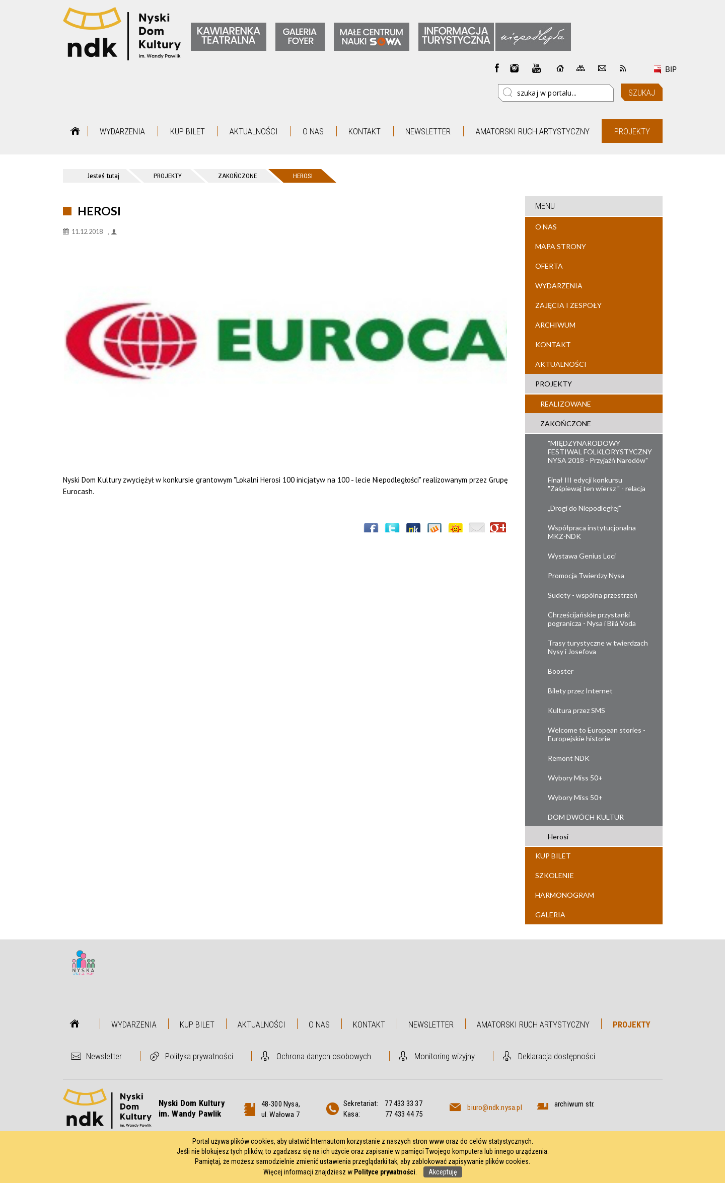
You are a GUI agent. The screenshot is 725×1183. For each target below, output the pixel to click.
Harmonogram (564, 895)
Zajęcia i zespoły (568, 305)
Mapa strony (560, 246)
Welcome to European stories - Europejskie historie (596, 734)
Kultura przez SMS (576, 710)
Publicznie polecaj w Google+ (498, 530)
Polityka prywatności (199, 1056)
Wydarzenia (122, 131)
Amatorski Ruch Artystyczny (533, 131)
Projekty (632, 131)
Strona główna (75, 131)
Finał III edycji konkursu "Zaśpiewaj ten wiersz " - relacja (596, 484)
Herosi (558, 836)
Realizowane (565, 404)
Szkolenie (554, 875)
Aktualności (254, 131)
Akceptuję (442, 1172)
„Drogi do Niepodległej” (584, 508)
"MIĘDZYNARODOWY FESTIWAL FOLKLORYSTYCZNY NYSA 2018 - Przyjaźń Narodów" (600, 451)
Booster (560, 671)
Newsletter (428, 131)
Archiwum (555, 325)
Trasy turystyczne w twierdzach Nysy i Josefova (598, 647)
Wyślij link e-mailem (477, 530)
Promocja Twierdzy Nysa (586, 575)
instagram (514, 67)
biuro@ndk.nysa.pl (494, 1107)
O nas (313, 131)
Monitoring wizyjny (444, 1056)
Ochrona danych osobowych (323, 1056)
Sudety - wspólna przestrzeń (592, 595)
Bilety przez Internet (580, 690)
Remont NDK (569, 758)
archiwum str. (574, 1104)
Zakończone (565, 423)
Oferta (549, 266)
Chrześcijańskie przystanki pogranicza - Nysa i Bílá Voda (592, 618)
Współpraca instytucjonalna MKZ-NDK (592, 531)
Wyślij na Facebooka (371, 530)
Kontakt (364, 131)
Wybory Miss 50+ (575, 777)
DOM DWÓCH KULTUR (586, 817)
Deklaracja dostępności (556, 1056)
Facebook (496, 67)
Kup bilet (187, 131)
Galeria (550, 914)
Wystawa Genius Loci (582, 555)
